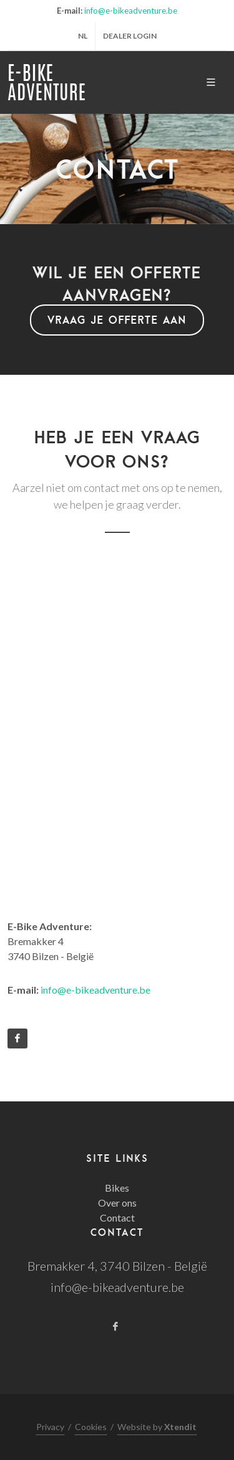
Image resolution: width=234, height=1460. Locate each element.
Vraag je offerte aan (117, 319)
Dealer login (130, 35)
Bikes (117, 1188)
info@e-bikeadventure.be (130, 11)
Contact (117, 1217)
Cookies (91, 1426)
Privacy (50, 1426)
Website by (157, 1426)
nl (82, 35)
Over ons (117, 1202)
